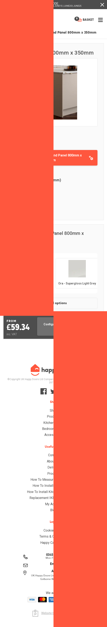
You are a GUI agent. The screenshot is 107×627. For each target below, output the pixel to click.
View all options (54, 303)
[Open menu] (100, 18)
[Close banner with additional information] (102, 4)
